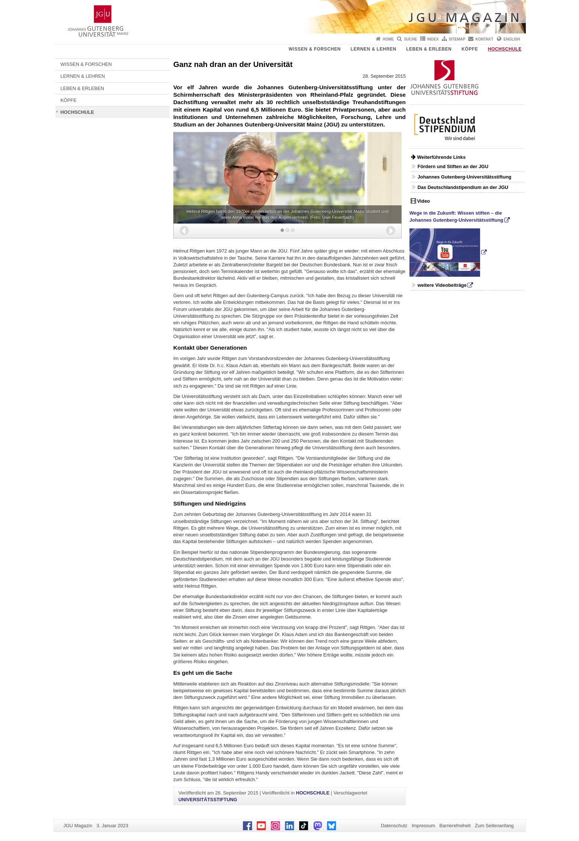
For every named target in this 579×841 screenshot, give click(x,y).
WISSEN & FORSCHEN (315, 49)
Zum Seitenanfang (494, 825)
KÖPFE (469, 49)
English (512, 39)
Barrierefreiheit (455, 825)
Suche (410, 39)
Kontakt (484, 39)
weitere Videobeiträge (442, 285)
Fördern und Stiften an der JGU (453, 166)
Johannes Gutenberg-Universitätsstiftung (464, 177)
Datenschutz (394, 825)
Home (388, 39)
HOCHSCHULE (505, 49)
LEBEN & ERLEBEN (428, 49)
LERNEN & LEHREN (373, 49)
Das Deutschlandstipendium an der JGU (463, 187)
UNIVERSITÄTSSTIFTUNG (207, 799)
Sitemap (457, 39)
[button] (184, 231)
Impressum (423, 825)
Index (433, 39)
